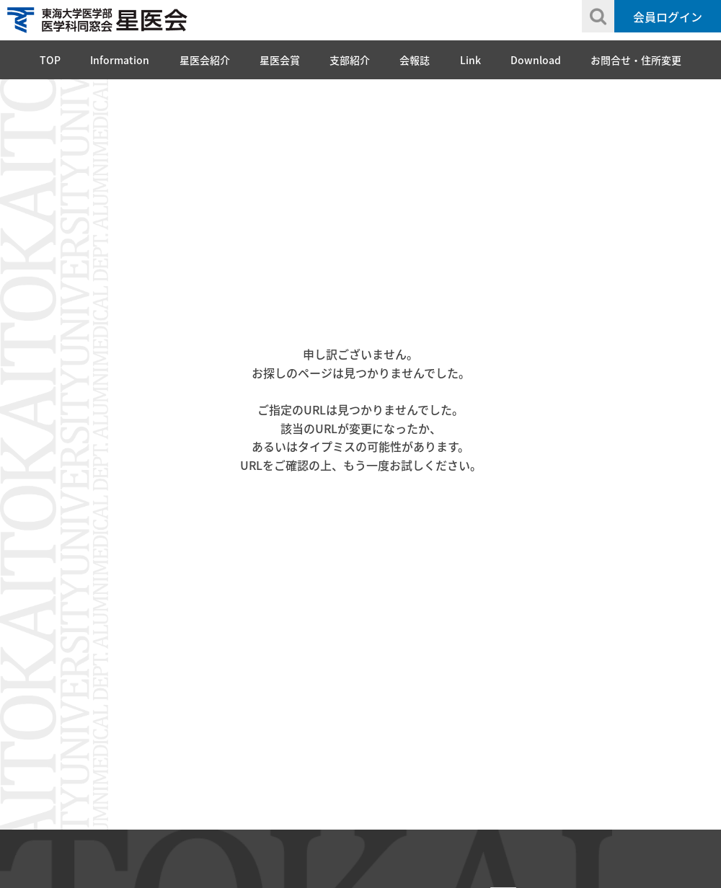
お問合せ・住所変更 (635, 60)
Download (535, 60)
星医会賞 (280, 60)
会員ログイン (667, 16)
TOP (50, 60)
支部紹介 (349, 60)
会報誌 (414, 60)
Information (119, 60)
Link (470, 60)
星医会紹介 (205, 60)
